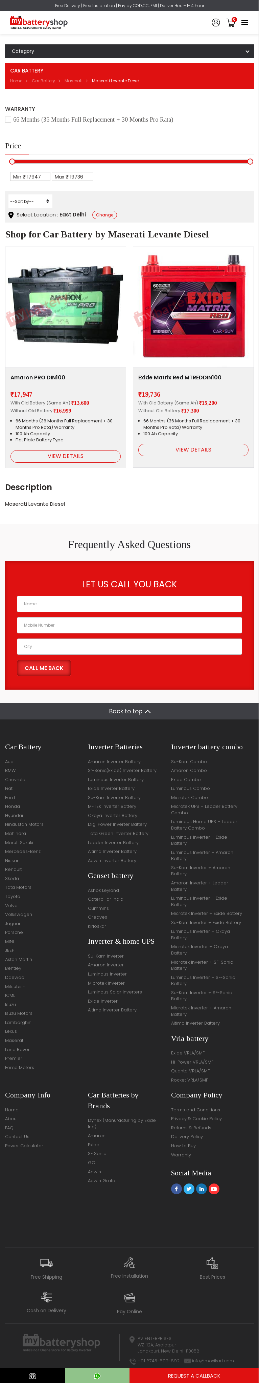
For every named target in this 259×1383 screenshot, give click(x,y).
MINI (9, 941)
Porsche (14, 932)
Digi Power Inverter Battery (117, 824)
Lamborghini (18, 1022)
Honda (12, 806)
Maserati (74, 81)
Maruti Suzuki (19, 842)
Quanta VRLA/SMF (190, 1071)
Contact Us (17, 1136)
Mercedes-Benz (23, 851)
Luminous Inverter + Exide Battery (199, 840)
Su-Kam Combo (189, 761)
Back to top (125, 711)
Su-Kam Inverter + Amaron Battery (200, 870)
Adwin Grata (101, 1180)
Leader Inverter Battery (113, 842)
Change (104, 215)
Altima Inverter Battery (112, 851)
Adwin (94, 1172)
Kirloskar (97, 926)
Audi (10, 761)
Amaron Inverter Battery (114, 761)
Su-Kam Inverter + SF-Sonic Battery (201, 995)
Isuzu (10, 1004)
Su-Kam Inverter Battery (114, 797)
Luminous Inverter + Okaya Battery (200, 934)
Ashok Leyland (103, 890)
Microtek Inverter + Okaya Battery (199, 949)
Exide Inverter (103, 1001)
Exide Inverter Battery (111, 788)
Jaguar (13, 923)
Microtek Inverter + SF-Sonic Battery (202, 965)
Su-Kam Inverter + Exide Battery (206, 922)
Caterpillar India (105, 899)
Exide (93, 1144)
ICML (10, 995)
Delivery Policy (187, 1136)
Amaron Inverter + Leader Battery (199, 886)
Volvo (11, 905)
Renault (13, 869)
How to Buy (183, 1146)
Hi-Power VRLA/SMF (192, 1062)
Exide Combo (186, 779)
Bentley (13, 968)
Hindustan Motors (24, 824)
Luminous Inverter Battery (116, 779)
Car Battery (43, 81)
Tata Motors (18, 887)
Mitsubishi (15, 986)
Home (16, 81)
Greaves (97, 917)
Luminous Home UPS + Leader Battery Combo (204, 824)
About (11, 1118)
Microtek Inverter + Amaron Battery (201, 1011)
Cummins (98, 908)
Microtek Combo (189, 797)
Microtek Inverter (106, 983)
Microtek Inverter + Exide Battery (206, 913)
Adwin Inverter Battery (112, 860)
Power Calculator (24, 1146)
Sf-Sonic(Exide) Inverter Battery (122, 770)
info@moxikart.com (213, 1361)
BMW (10, 770)
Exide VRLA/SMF (188, 1053)
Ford (10, 797)
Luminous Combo (190, 788)
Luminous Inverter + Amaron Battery (202, 855)
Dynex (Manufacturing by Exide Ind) (122, 1123)
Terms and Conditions (195, 1110)
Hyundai (14, 815)
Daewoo (14, 977)
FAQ (9, 1128)
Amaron (96, 1135)
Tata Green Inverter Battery (118, 833)
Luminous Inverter (107, 974)
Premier (13, 1058)
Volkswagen (18, 914)
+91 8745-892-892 (159, 1361)
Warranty (181, 1155)
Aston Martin (18, 959)
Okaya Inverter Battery (112, 815)
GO (91, 1162)
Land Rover (17, 1049)
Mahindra (15, 833)
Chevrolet (16, 779)
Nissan (12, 860)
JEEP (9, 950)
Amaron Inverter (106, 965)
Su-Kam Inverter (106, 956)
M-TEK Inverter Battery (112, 806)
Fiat (9, 788)
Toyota (12, 896)
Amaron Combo (189, 770)
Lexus (11, 1031)
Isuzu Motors (18, 1013)
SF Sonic (97, 1153)
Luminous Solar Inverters (115, 992)
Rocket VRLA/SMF (189, 1080)
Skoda (12, 878)
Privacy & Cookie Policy (196, 1118)
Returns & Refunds (191, 1128)
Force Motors (19, 1067)
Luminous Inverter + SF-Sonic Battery (203, 980)
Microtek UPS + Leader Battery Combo (204, 809)
